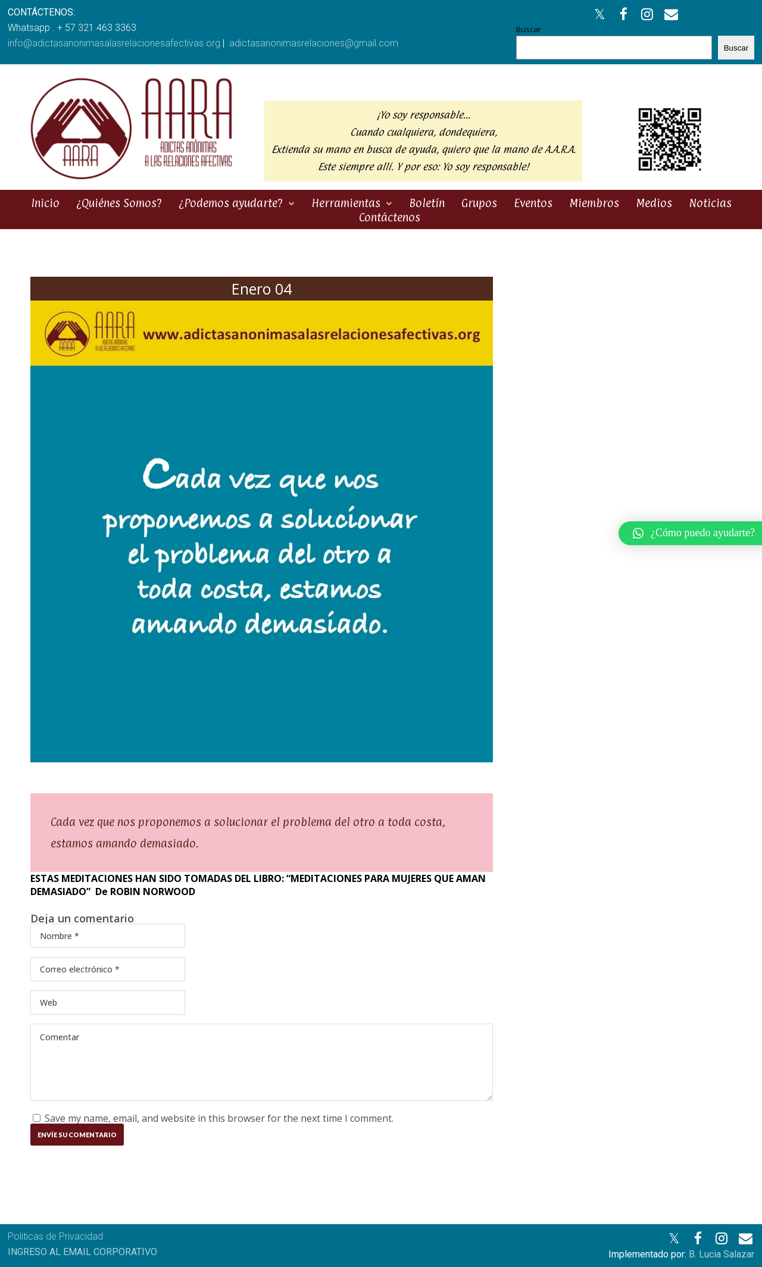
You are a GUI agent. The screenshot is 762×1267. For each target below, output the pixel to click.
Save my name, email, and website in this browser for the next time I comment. (219, 1118)
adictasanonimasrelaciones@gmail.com (313, 43)
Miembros (594, 202)
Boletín (427, 202)
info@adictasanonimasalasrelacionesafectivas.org (114, 43)
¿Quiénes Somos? (119, 202)
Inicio (45, 202)
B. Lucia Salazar (721, 1254)
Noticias (710, 202)
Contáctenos (389, 217)
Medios (654, 202)
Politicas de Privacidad (55, 1236)
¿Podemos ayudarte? (231, 202)
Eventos (533, 202)
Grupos (479, 202)
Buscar (528, 29)
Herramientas (345, 202)
